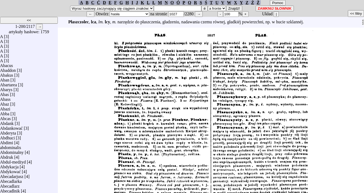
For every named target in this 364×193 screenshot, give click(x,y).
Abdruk (6, 156)
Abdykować (10, 170)
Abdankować (11, 127)
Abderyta (8, 131)
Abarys (6, 88)
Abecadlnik (10, 189)
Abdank (7, 122)
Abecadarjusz (11, 175)
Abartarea (8, 83)
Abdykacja (9, 165)
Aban (4, 78)
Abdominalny (12, 151)
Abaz (4, 103)
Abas (4, 93)
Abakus (6, 74)
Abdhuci (7, 136)
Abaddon (8, 69)
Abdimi (6, 141)
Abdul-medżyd (13, 160)
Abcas (5, 117)
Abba (4, 112)
